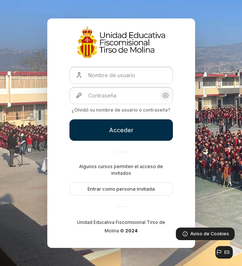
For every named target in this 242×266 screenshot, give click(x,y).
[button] (224, 252)
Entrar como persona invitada (121, 189)
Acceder (121, 130)
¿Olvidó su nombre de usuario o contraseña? (121, 110)
